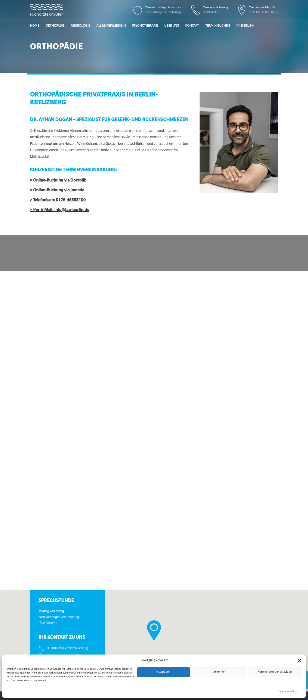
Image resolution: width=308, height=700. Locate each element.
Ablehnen (219, 672)
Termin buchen (217, 26)
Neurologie (80, 26)
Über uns (171, 26)
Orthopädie (55, 26)
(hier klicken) (47, 623)
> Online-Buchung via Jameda (57, 190)
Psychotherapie (145, 26)
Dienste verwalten (287, 691)
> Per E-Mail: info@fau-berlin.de (59, 210)
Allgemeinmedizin (111, 26)
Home (34, 26)
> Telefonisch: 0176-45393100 (58, 200)
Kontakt (192, 26)
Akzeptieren (163, 672)
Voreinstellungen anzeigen (275, 672)
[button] (299, 660)
